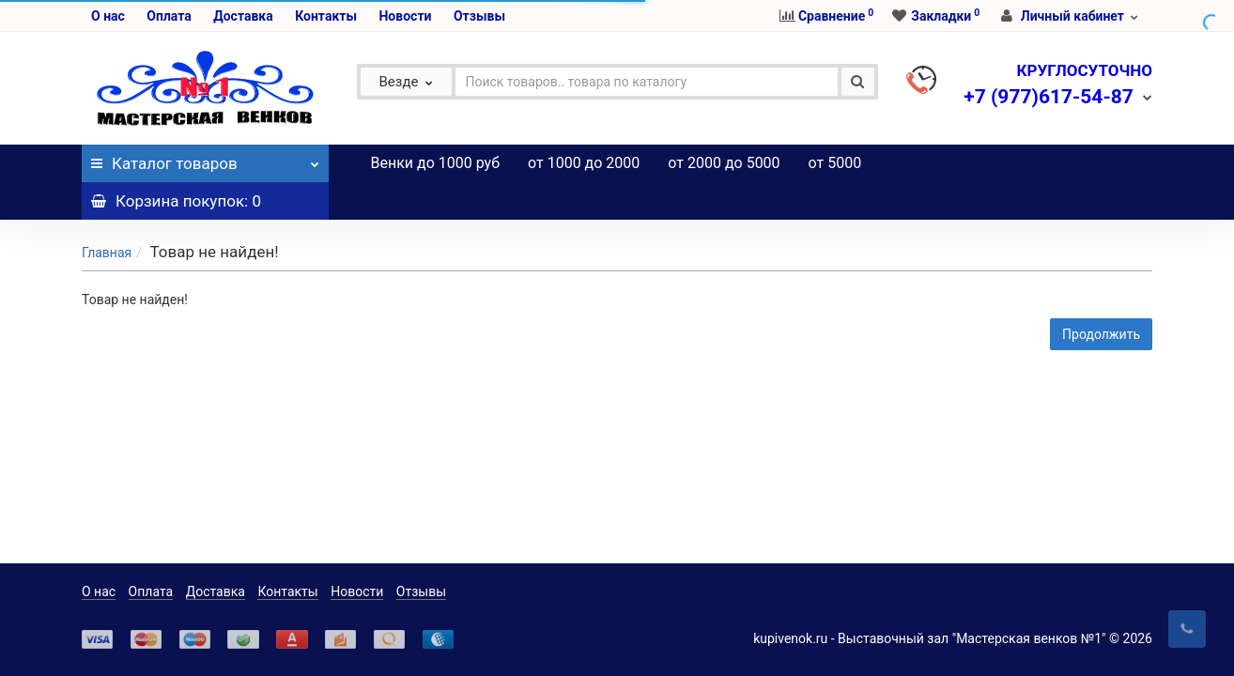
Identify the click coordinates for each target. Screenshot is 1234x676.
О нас (108, 15)
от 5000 (835, 163)
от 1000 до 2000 (584, 163)
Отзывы (479, 15)
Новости (404, 15)
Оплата (169, 15)
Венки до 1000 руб (436, 163)
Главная (106, 215)
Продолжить (1101, 296)
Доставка (242, 15)
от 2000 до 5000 (723, 163)
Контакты (326, 15)
